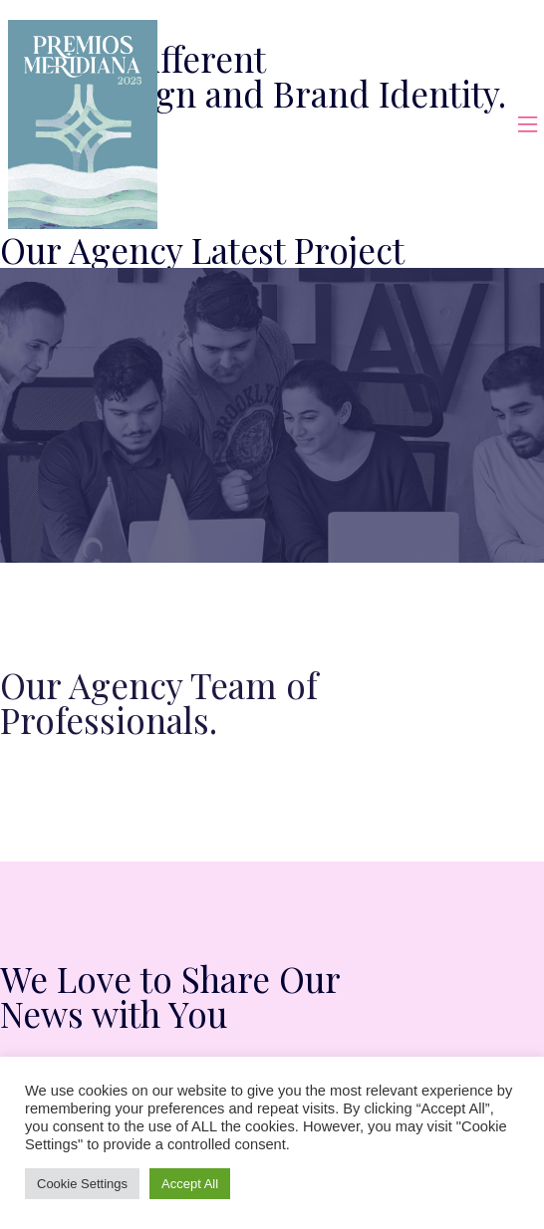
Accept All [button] (189, 1183)
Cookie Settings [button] (82, 1183)
